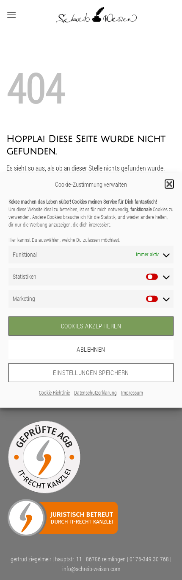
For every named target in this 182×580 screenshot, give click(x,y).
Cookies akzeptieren (91, 326)
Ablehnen (91, 349)
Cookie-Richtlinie (54, 392)
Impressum (132, 392)
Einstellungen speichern (91, 372)
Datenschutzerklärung (95, 392)
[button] (169, 183)
